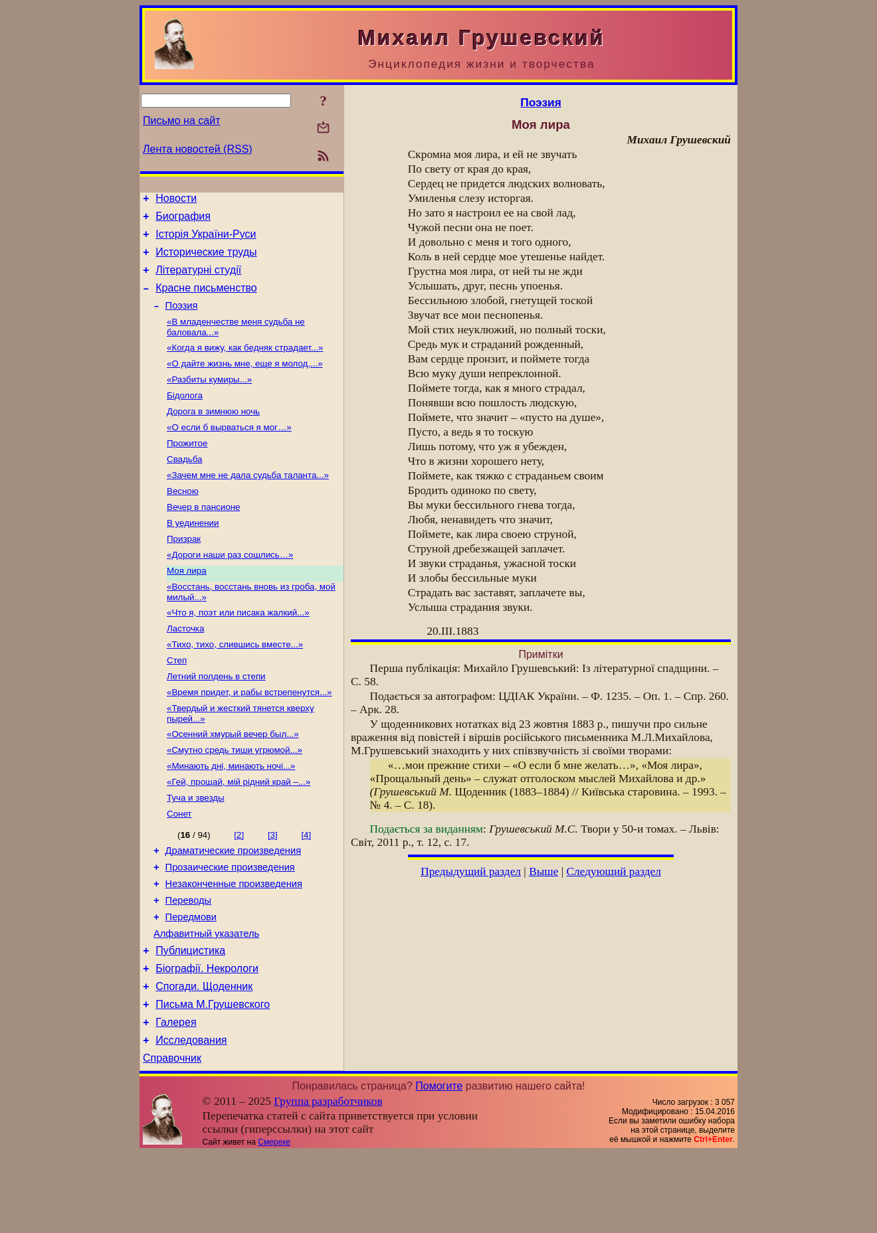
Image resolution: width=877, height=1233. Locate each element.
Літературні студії (198, 280)
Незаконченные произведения (233, 943)
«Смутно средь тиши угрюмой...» (234, 798)
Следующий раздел (614, 871)
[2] (239, 889)
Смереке (274, 1221)
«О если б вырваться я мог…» (229, 450)
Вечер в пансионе (203, 537)
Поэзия (181, 319)
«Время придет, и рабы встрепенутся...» (249, 737)
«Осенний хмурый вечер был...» (233, 781)
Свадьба (184, 485)
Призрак (184, 571)
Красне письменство (206, 299)
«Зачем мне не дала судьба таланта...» (248, 502)
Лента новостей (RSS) (197, 149)
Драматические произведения (233, 906)
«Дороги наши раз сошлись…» (230, 589)
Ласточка (185, 668)
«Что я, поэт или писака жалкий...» (238, 650)
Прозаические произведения (230, 925)
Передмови (191, 980)
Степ (177, 702)
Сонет (179, 867)
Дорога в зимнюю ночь (213, 433)
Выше (543, 871)
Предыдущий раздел (471, 871)
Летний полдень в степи (216, 719)
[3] (273, 889)
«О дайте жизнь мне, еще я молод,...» (245, 381)
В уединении (193, 554)
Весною (183, 520)
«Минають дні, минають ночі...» (231, 816)
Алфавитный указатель (206, 999)
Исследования (191, 1117)
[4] (306, 889)
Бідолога (185, 416)
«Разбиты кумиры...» (209, 399)
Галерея (175, 1098)
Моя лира (187, 606)
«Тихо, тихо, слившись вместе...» (235, 685)
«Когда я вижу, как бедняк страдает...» (245, 364)
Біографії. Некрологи (206, 1038)
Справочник (172, 1137)
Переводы (188, 962)
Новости (176, 200)
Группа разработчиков (328, 1181)
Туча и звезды (196, 850)
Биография (183, 220)
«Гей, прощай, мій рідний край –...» (238, 833)
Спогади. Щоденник (203, 1058)
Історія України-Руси (205, 240)
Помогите (438, 1165)
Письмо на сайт (181, 120)
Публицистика (190, 1018)
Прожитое (187, 468)
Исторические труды (205, 260)
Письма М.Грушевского (212, 1078)
